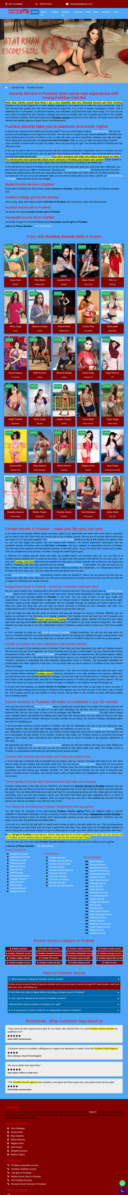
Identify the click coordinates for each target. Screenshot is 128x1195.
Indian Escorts (96, 889)
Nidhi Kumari (39, 373)
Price (88, 12)
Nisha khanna (64, 465)
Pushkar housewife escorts (50, 953)
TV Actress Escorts (98, 895)
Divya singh (88, 373)
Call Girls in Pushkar (55, 545)
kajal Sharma (112, 373)
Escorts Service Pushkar (61, 885)
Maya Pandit (88, 280)
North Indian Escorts (99, 911)
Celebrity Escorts (97, 917)
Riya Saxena (39, 465)
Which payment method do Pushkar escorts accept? (36, 979)
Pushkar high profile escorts (111, 958)
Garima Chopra (39, 326)
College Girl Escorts (99, 902)
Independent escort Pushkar (105, 814)
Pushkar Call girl (57, 882)
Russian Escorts (97, 864)
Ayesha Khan (64, 280)
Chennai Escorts (18, 860)
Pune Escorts (16, 869)
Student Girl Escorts (99, 871)
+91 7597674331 (43, 226)
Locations (105, 12)
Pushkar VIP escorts (50, 958)
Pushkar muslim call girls (49, 963)
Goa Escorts (16, 885)
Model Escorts (96, 861)
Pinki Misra (39, 280)
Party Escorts (96, 908)
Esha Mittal (88, 419)
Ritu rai (112, 280)
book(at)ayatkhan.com (79, 4)
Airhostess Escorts (98, 892)
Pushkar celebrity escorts (80, 949)
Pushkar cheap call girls (80, 958)
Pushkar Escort (56, 867)
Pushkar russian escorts (110, 949)
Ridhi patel (112, 326)
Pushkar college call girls (19, 958)
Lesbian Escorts (97, 933)
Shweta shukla (64, 512)
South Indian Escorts (99, 927)
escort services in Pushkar (55, 140)
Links (115, 12)
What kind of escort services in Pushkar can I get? (35, 1004)
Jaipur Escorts (17, 882)
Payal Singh (112, 419)
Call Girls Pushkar (58, 876)
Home (35, 12)
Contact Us (65, 13)
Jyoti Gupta (112, 465)
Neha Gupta (40, 419)
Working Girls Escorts (100, 924)
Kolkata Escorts (17, 863)
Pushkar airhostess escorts (19, 953)
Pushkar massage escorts (110, 953)
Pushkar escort (44, 156)
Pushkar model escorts (50, 949)
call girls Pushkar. (90, 712)
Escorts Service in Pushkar (89, 786)
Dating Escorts (96, 930)
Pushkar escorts (61, 117)
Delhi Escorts (16, 872)
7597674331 (44, 4)
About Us (43, 13)
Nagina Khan (88, 465)
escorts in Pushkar (45, 654)
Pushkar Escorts (57, 857)
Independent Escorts (99, 874)
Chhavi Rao (88, 326)
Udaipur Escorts (18, 891)
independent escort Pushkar (47, 745)
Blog (96, 12)
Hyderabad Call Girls (20, 857)
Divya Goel (15, 280)
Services (78, 12)
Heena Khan (64, 326)
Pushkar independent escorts (81, 953)
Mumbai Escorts (18, 866)
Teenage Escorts (97, 883)
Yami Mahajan (88, 512)
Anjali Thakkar (15, 419)
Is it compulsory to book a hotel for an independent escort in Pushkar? (45, 1010)
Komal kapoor (15, 373)
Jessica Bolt (16, 465)
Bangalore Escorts (19, 854)
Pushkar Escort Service (60, 861)
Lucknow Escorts (18, 888)
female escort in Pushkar (78, 170)
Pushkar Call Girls (24, 562)
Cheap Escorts (96, 899)
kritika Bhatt (112, 512)
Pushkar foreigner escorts (19, 963)
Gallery (55, 12)
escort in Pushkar (74, 565)
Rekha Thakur (40, 512)
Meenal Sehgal (64, 373)
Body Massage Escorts (100, 914)
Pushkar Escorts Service (53, 842)
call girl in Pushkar (22, 834)
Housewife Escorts (98, 867)
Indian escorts (110, 963)
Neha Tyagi (15, 326)
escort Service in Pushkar (61, 539)
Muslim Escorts (97, 920)
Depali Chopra (64, 419)
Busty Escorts (96, 886)
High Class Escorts (98, 880)
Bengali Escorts (97, 877)
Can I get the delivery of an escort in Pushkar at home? (37, 998)
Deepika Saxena (15, 512)
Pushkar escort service (102, 729)
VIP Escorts (95, 905)
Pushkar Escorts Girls (59, 864)
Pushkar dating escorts (80, 963)
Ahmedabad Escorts (20, 876)
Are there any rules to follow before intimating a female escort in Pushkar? (47, 992)
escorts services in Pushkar (26, 575)
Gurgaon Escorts (18, 879)
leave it (92, 1112)
